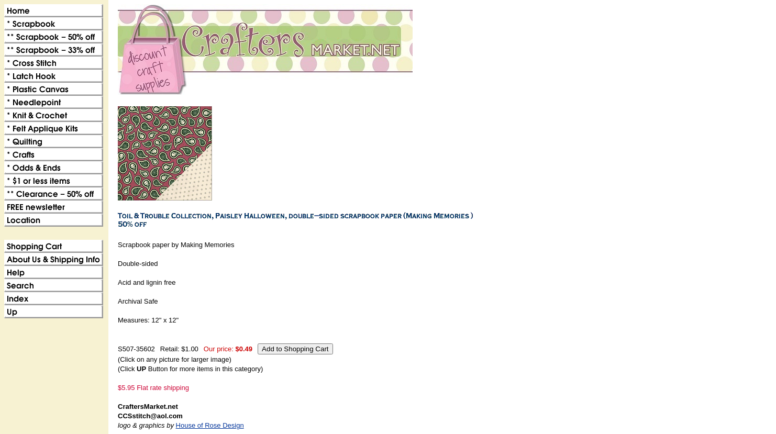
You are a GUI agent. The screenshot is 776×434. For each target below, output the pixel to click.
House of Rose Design (210, 425)
